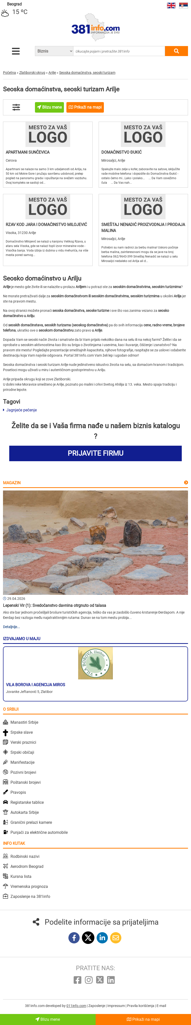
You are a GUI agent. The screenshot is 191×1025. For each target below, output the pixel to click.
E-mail (161, 1006)
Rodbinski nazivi (24, 856)
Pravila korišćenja (141, 1006)
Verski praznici (23, 742)
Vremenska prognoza (29, 886)
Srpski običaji (22, 752)
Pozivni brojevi (23, 772)
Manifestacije (22, 762)
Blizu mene (47, 1019)
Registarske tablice (27, 802)
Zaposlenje (97, 1006)
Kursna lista (20, 876)
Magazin (11, 482)
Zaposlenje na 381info (30, 896)
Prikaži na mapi (143, 1019)
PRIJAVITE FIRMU (95, 453)
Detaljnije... (11, 627)
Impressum (116, 1006)
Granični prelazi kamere (31, 822)
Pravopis (18, 792)
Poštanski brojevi (25, 782)
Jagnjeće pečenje (20, 410)
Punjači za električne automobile (39, 832)
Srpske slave (21, 732)
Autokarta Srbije (24, 812)
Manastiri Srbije (24, 722)
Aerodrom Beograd (26, 866)
